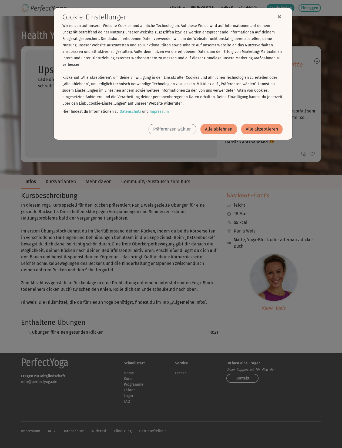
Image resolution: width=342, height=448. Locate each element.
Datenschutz (130, 111)
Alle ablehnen (218, 129)
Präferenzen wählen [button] (172, 129)
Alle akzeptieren (262, 129)
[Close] (279, 16)
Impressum (159, 111)
